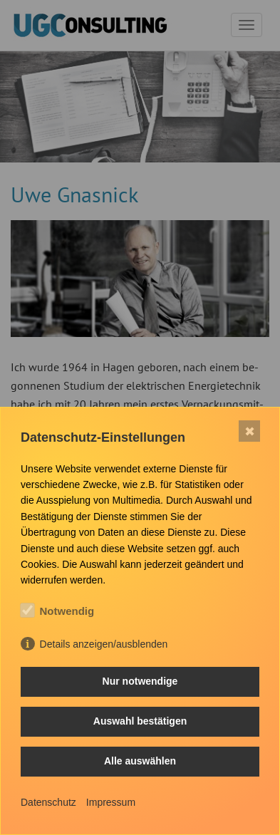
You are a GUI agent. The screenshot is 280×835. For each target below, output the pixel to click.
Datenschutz (48, 802)
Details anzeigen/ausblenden (104, 644)
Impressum (110, 802)
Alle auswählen (140, 761)
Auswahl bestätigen (140, 721)
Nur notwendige (140, 681)
